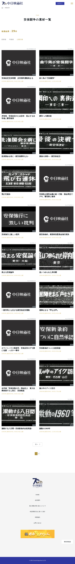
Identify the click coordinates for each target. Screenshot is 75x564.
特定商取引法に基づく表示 (37, 511)
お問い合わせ (37, 523)
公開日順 (20, 39)
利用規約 (37, 517)
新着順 (4, 39)
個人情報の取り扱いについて (37, 506)
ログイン (60, 3)
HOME (37, 494)
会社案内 (37, 500)
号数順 (11, 39)
